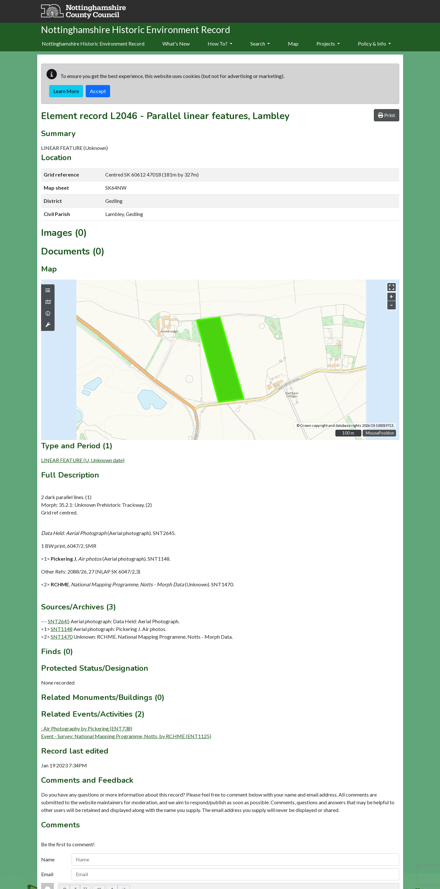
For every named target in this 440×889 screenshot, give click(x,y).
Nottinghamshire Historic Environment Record (93, 43)
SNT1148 (62, 629)
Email (47, 874)
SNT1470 (62, 637)
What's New (176, 43)
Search (260, 43)
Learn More (66, 91)
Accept (98, 91)
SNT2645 (59, 621)
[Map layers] (47, 290)
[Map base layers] (47, 302)
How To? (220, 43)
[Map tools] (47, 325)
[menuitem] (176, 44)
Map (293, 43)
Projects (328, 43)
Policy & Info (374, 43)
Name (48, 859)
